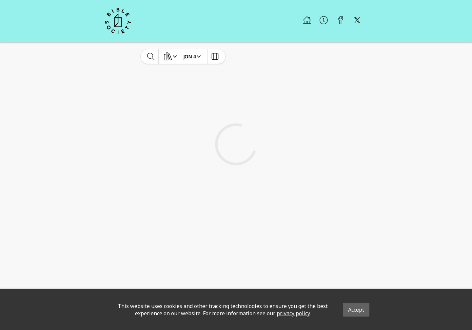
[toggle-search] (151, 56)
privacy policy (293, 313)
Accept (356, 309)
